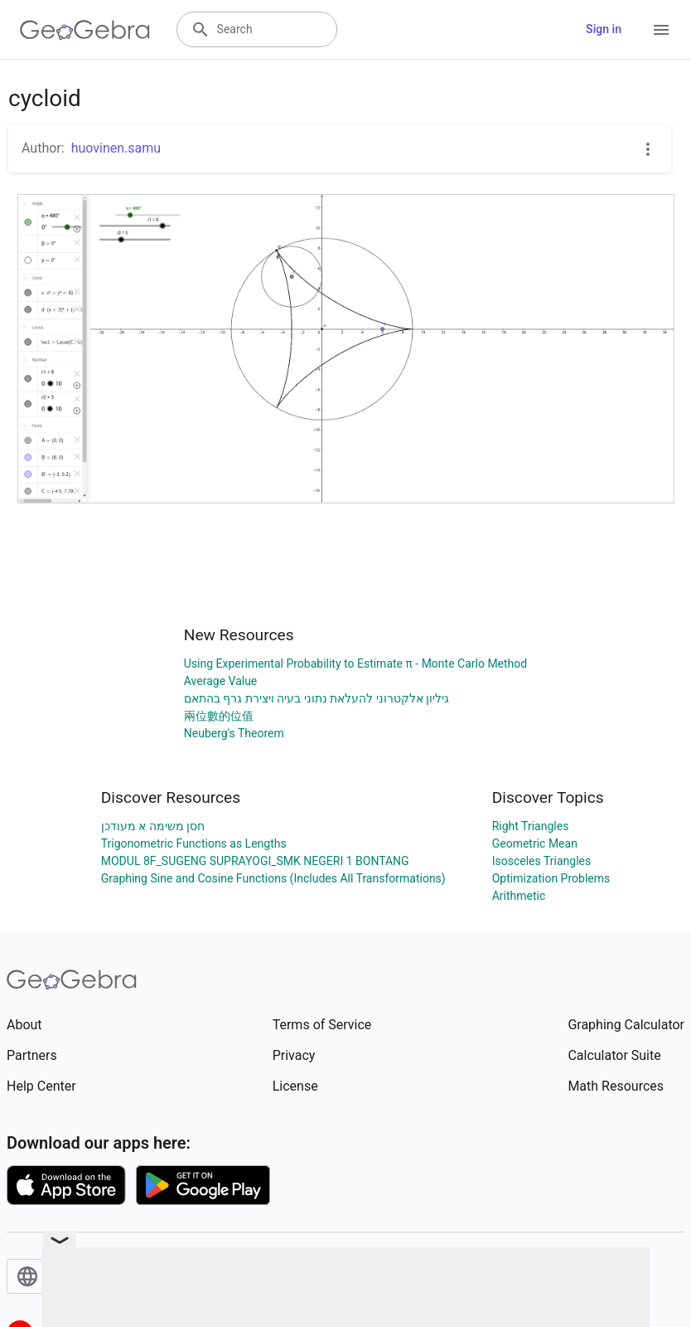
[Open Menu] (661, 30)
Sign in (603, 29)
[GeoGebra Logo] (85, 30)
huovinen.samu (116, 148)
